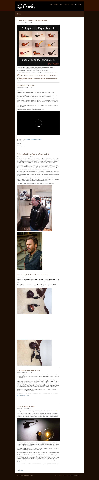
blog (31, 22)
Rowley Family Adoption (25, 85)
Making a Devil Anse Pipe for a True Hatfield (33, 154)
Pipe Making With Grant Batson (28, 370)
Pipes (61, 4)
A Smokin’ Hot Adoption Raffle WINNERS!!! (32, 20)
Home (51, 4)
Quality (71, 4)
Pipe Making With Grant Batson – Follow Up (32, 275)
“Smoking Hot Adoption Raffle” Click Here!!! (33, 139)
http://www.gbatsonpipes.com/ (23, 395)
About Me (56, 4)
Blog (76, 4)
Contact (80, 4)
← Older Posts (20, 470)
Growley (27, 22)
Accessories (66, 4)
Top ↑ (81, 475)
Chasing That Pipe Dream (26, 406)
